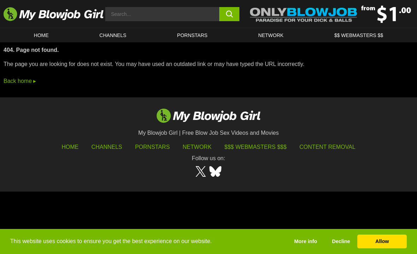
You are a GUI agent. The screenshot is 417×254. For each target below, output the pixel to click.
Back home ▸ (20, 81)
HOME (41, 35)
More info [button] (305, 241)
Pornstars (152, 147)
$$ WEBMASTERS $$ (358, 35)
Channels (106, 147)
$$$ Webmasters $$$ (256, 147)
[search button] (229, 14)
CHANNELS (113, 35)
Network (271, 35)
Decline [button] (341, 241)
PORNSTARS (192, 35)
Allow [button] (382, 241)
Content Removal (327, 147)
